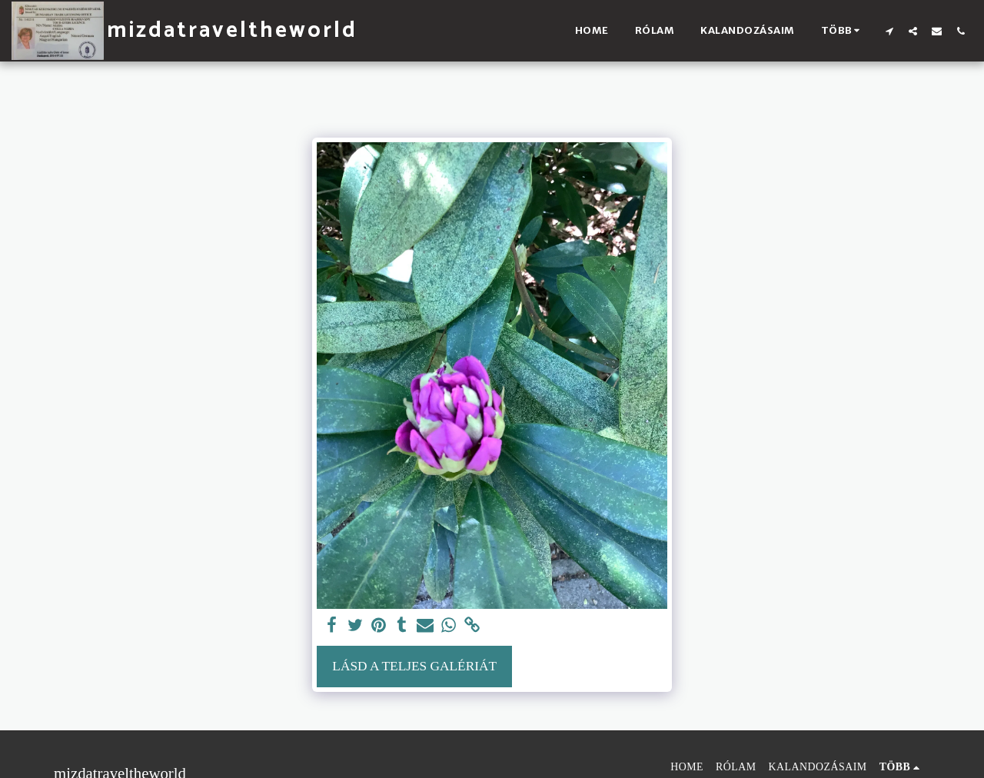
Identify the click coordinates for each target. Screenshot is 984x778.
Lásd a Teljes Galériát (414, 666)
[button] (889, 30)
